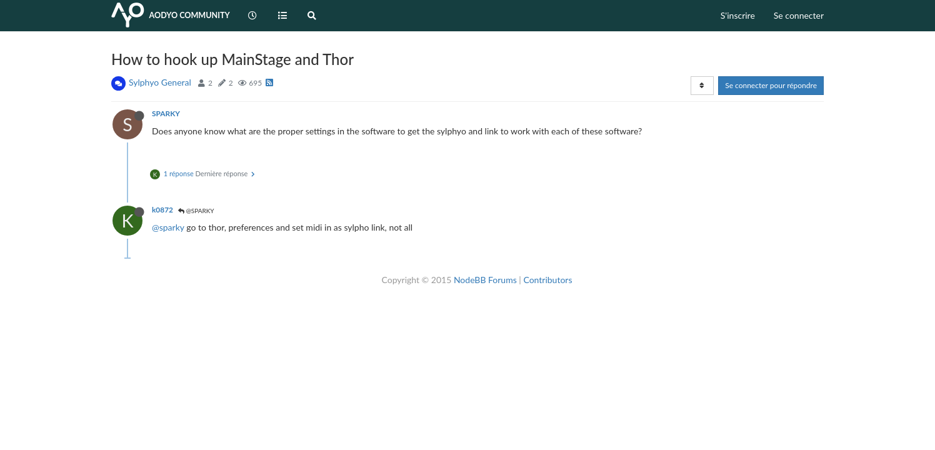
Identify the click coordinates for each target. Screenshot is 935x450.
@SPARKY (196, 210)
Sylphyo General (160, 82)
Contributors (547, 279)
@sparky (168, 227)
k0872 (162, 209)
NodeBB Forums (485, 279)
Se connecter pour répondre (771, 85)
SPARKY (166, 113)
